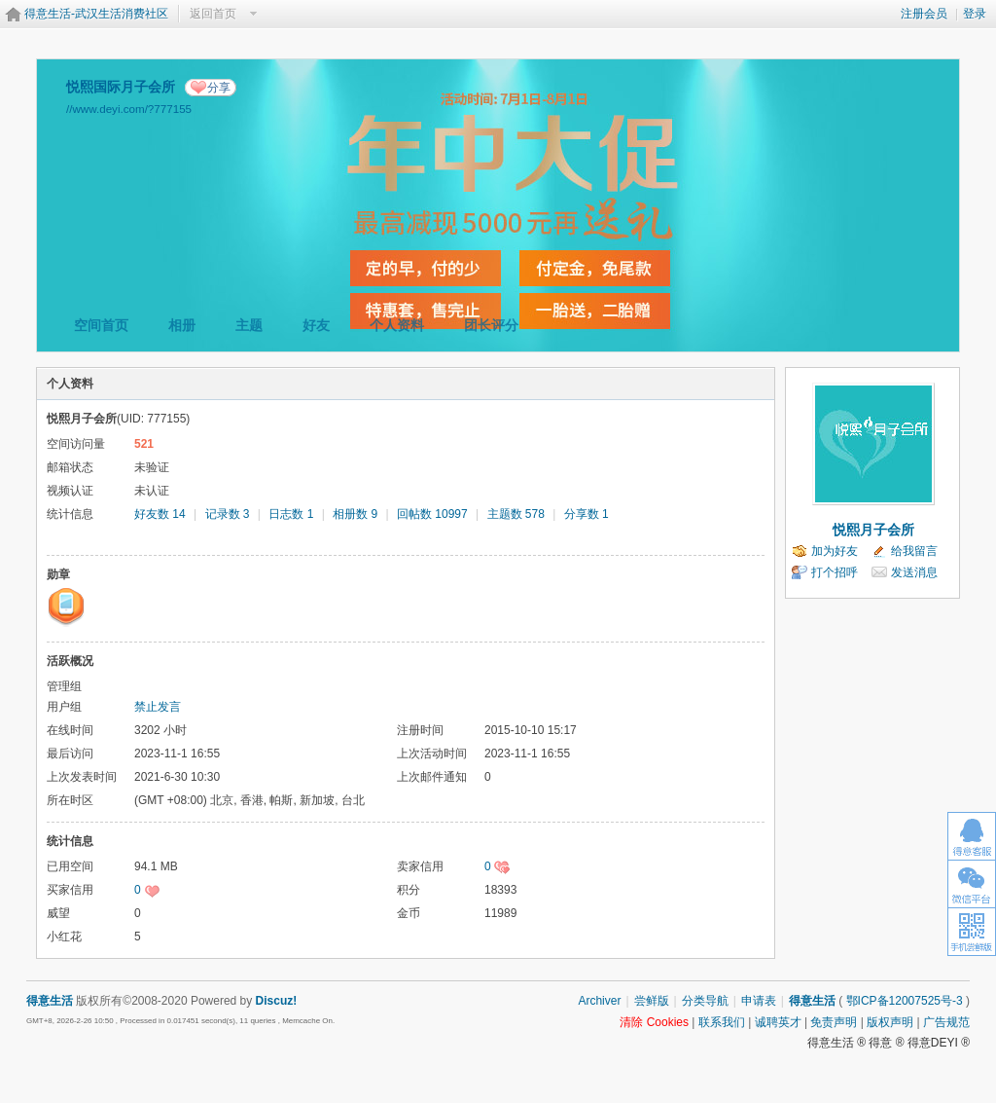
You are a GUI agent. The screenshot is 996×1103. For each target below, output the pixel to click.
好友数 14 (160, 514)
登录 (974, 13)
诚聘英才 (778, 1022)
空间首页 (101, 325)
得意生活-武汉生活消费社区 (96, 13)
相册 (182, 325)
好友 (316, 325)
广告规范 (946, 1022)
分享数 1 (586, 514)
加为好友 (834, 551)
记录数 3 (227, 514)
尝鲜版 (651, 1001)
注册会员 (924, 13)
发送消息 (914, 572)
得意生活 (812, 1001)
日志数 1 (290, 514)
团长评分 (491, 325)
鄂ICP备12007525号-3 (904, 1001)
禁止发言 (157, 707)
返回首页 (213, 13)
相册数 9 (355, 514)
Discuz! (277, 1001)
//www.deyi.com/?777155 (129, 108)
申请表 (758, 1001)
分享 (219, 87)
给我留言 (914, 551)
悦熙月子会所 (873, 529)
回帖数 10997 (432, 514)
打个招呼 (834, 572)
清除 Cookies (654, 1022)
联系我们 (721, 1022)
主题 (249, 325)
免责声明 (833, 1022)
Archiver (599, 1001)
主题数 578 (516, 514)
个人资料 (397, 325)
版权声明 (890, 1022)
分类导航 (705, 1001)
